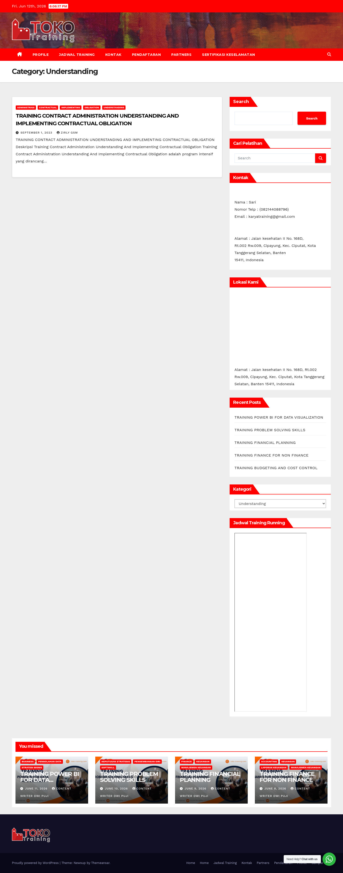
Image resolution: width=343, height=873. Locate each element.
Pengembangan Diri (147, 761)
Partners (181, 54)
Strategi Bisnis (32, 767)
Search (241, 101)
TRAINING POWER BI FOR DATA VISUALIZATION (278, 417)
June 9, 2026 (196, 788)
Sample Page (321, 863)
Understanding (114, 107)
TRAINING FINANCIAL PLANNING (265, 442)
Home (190, 863)
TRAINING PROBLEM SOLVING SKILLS (269, 430)
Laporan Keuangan (273, 767)
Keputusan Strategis (115, 761)
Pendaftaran (146, 54)
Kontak (113, 54)
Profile (41, 54)
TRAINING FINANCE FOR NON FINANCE (271, 455)
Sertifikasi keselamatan (228, 54)
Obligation (92, 107)
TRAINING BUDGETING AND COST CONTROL (276, 468)
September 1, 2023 (36, 132)
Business (28, 761)
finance (186, 761)
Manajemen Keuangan (196, 767)
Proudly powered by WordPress (36, 863)
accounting (269, 761)
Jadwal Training (77, 54)
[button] (329, 54)
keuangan (203, 761)
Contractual (48, 107)
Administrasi (26, 107)
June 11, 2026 (37, 788)
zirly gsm (67, 132)
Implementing (70, 107)
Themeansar (100, 863)
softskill (108, 767)
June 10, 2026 (117, 788)
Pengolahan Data (49, 761)
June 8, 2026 (275, 788)
